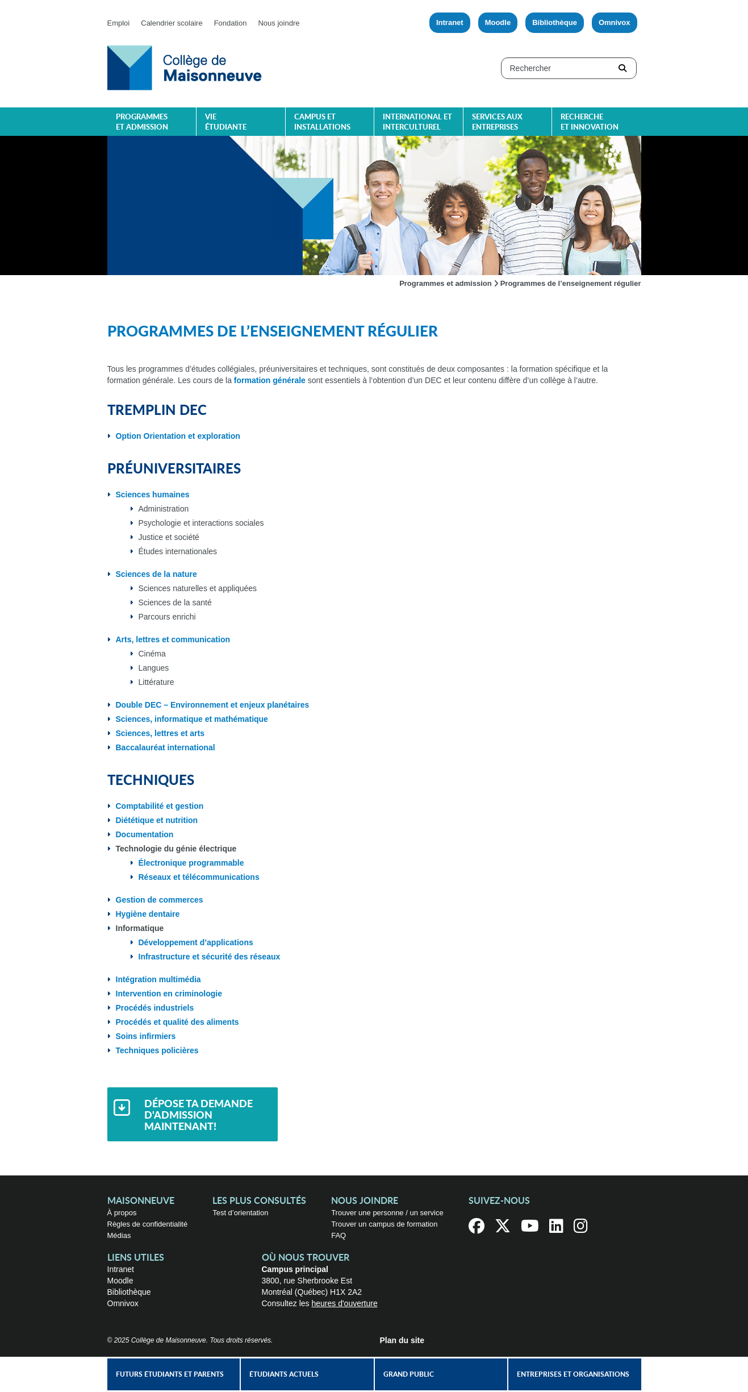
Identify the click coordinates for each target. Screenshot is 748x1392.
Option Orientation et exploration (178, 436)
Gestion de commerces (159, 899)
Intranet (449, 22)
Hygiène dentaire (148, 914)
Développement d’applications (196, 942)
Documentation (145, 834)
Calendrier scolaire (171, 23)
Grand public (408, 1374)
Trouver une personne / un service (387, 1212)
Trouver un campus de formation (384, 1224)
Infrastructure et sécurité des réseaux (210, 956)
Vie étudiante (225, 122)
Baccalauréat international (165, 747)
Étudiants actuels (284, 1374)
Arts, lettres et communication (173, 639)
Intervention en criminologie (169, 993)
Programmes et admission (142, 122)
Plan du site (402, 1340)
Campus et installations (322, 122)
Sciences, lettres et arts (160, 733)
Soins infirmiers (146, 1036)
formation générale (270, 380)
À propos (122, 1212)
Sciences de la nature (156, 574)
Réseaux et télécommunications (199, 877)
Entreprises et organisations (573, 1374)
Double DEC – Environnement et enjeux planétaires (213, 704)
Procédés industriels (155, 1007)
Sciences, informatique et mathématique (192, 719)
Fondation (230, 23)
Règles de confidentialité (147, 1224)
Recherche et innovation (590, 122)
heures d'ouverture (344, 1303)
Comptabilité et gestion (160, 806)
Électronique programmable (191, 862)
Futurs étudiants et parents (170, 1374)
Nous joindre (278, 23)
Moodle (498, 22)
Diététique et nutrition (157, 820)
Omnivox (614, 22)
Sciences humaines (153, 494)
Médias (119, 1235)
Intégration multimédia (158, 979)
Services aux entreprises (497, 122)
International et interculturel (417, 122)
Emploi (118, 23)
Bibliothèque (554, 22)
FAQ (338, 1235)
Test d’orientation (240, 1212)
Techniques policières (157, 1050)
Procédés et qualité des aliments (177, 1022)
